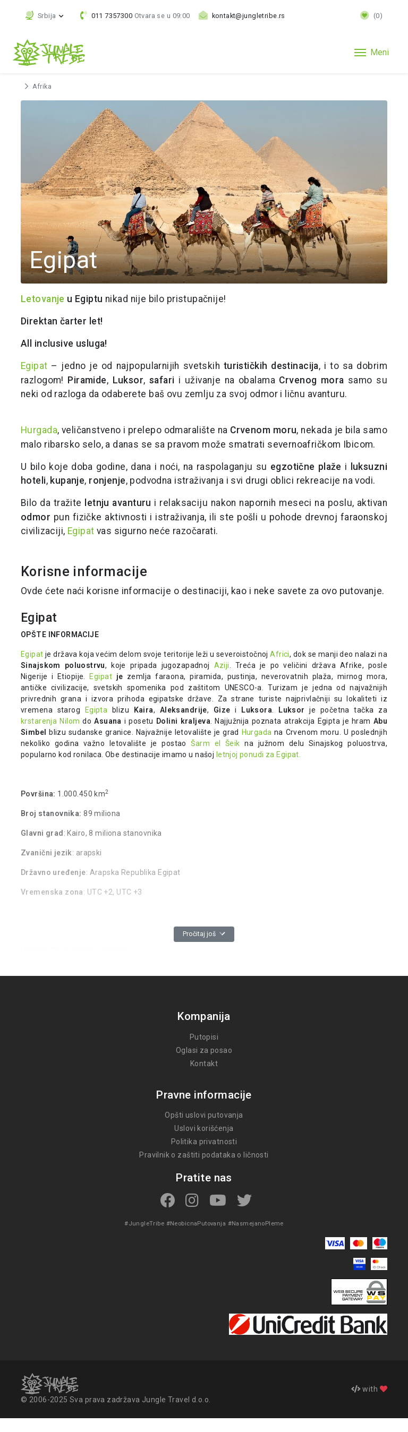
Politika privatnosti (204, 1156)
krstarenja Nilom (345, 724)
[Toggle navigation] (371, 52)
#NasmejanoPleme (253, 1237)
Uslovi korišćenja (204, 1142)
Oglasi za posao (204, 1064)
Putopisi (204, 1051)
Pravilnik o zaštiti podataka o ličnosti (204, 1169)
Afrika (41, 86)
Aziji (221, 679)
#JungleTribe (146, 1237)
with (369, 1403)
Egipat (34, 366)
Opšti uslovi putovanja (204, 1129)
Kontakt (204, 1077)
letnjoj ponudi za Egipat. (206, 769)
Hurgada (39, 430)
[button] (45, 15)
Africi (279, 668)
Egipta (32, 724)
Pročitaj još (204, 948)
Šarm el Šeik (170, 757)
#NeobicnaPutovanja (195, 1237)
